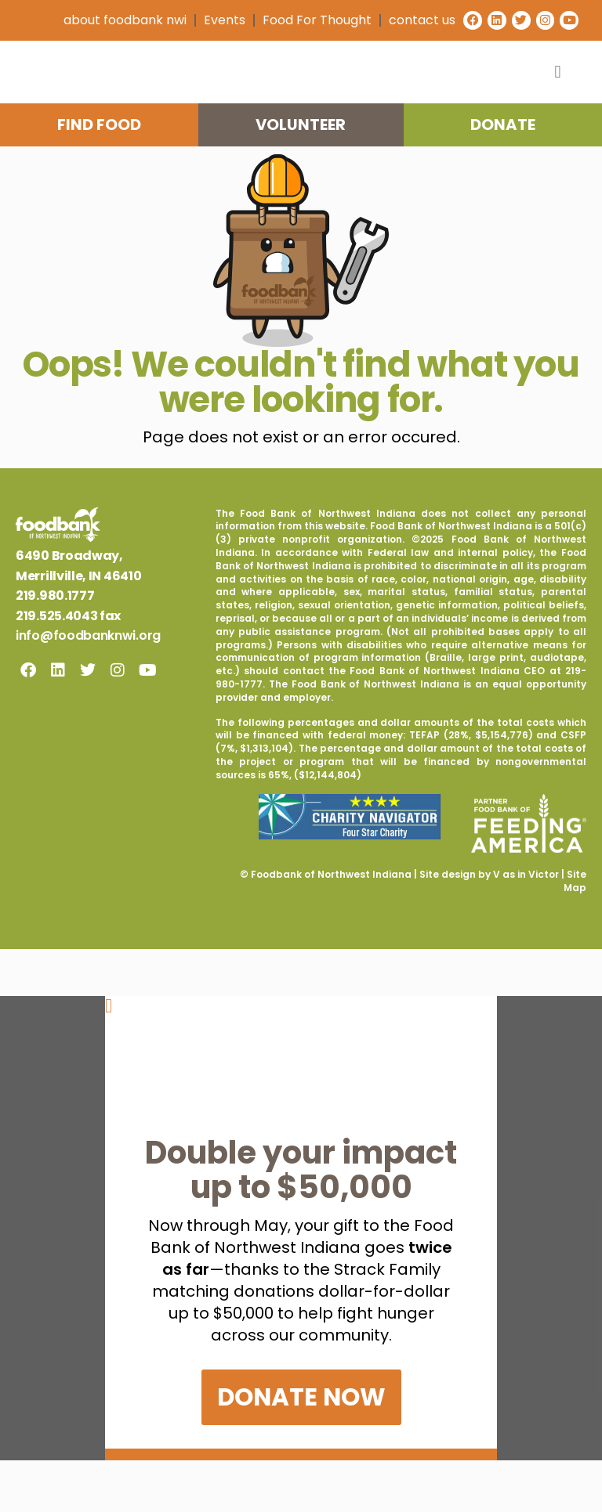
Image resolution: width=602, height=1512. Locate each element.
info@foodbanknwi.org (88, 687)
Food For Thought (310, 20)
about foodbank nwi (118, 20)
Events (217, 20)
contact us (415, 20)
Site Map (575, 932)
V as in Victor (526, 926)
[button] (557, 90)
